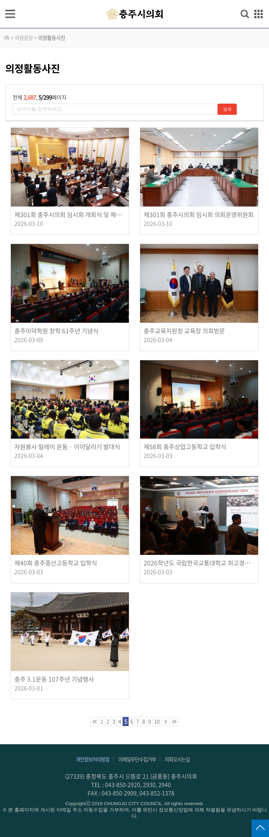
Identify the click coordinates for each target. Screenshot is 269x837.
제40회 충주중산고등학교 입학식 (55, 562)
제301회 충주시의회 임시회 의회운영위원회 (199, 214)
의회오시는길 (177, 759)
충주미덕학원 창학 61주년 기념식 (56, 330)
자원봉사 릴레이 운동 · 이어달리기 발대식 (67, 446)
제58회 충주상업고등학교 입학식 (185, 446)
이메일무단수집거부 (137, 759)
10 (157, 721)
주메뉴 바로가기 (135, 0)
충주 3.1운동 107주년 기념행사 (54, 679)
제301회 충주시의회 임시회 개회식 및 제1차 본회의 (78, 214)
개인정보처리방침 (92, 759)
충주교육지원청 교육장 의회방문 (184, 330)
